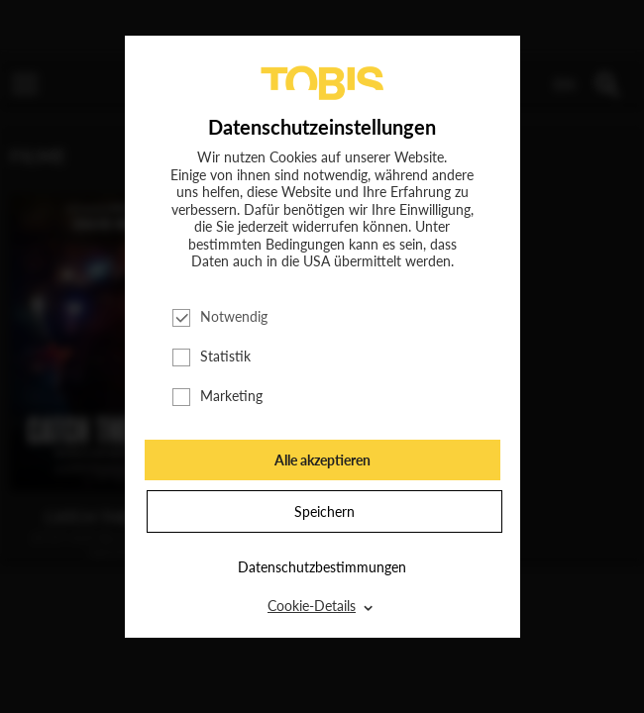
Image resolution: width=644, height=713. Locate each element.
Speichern (324, 511)
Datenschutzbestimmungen (322, 567)
